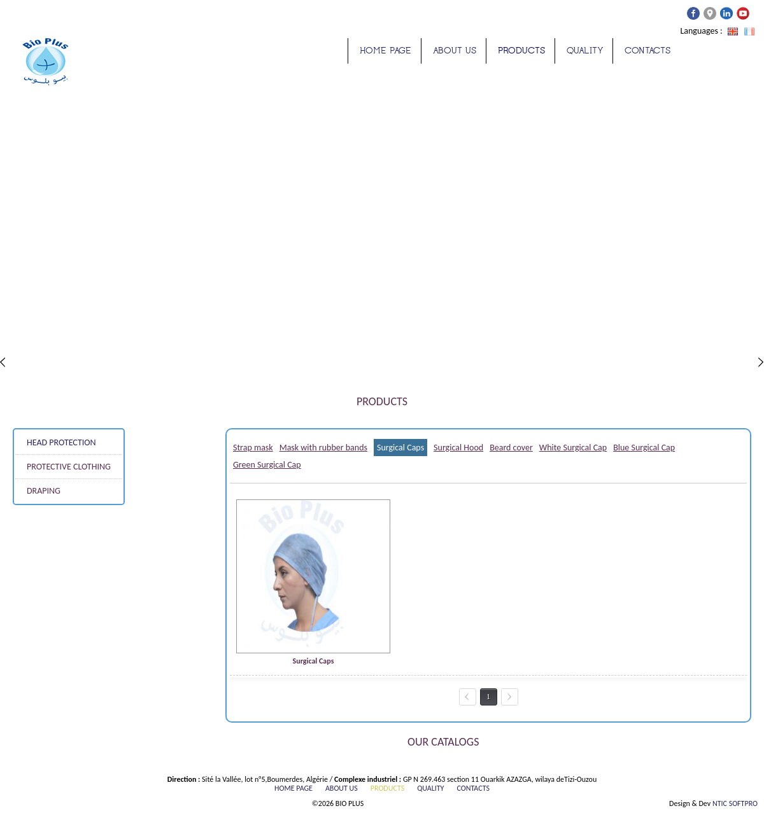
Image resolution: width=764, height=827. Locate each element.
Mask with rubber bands (323, 447)
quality (585, 50)
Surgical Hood (458, 447)
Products (521, 50)
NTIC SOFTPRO (735, 803)
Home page (385, 50)
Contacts (647, 50)
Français (749, 31)
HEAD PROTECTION (61, 442)
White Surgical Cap (573, 447)
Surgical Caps (400, 447)
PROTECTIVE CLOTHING (69, 466)
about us (454, 50)
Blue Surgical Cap (644, 447)
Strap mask (253, 447)
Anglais (732, 31)
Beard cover (511, 447)
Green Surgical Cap (267, 464)
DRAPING (43, 490)
